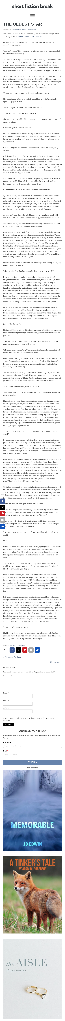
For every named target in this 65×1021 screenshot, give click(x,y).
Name (6, 693)
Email (6, 701)
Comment (7, 676)
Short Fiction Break (32, 5)
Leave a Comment (32, 29)
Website (6, 708)
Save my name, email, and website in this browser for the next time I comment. (28, 719)
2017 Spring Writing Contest (17, 645)
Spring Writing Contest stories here (30, 36)
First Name (7, 742)
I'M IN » (32, 762)
